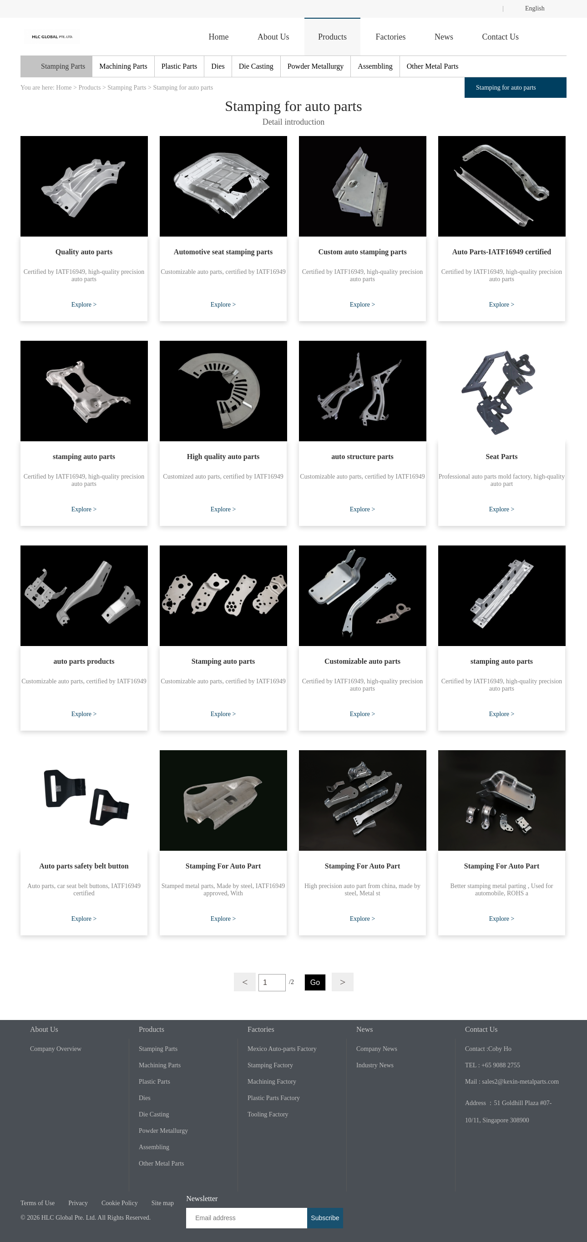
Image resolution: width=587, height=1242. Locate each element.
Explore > (84, 304)
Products (332, 36)
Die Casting (256, 66)
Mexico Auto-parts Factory (282, 1048)
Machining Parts (123, 66)
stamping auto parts (84, 456)
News (444, 36)
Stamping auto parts (223, 661)
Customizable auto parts (362, 661)
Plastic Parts (179, 66)
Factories (391, 36)
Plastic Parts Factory (274, 1098)
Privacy (78, 1203)
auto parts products (84, 661)
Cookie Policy (119, 1203)
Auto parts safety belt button (83, 866)
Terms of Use (37, 1203)
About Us (273, 36)
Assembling (375, 66)
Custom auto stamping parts (362, 252)
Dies (217, 66)
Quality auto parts (84, 252)
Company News (376, 1048)
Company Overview (55, 1048)
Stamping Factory (270, 1065)
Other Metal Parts (433, 66)
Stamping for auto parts (183, 87)
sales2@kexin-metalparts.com (520, 1081)
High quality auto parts (223, 456)
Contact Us (500, 36)
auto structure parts (362, 456)
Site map (163, 1203)
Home (219, 36)
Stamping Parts (63, 66)
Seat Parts (502, 456)
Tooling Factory (268, 1114)
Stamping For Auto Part (223, 866)
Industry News (375, 1065)
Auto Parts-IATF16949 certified (501, 252)
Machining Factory (272, 1081)
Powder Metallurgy (316, 66)
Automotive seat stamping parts (223, 252)
